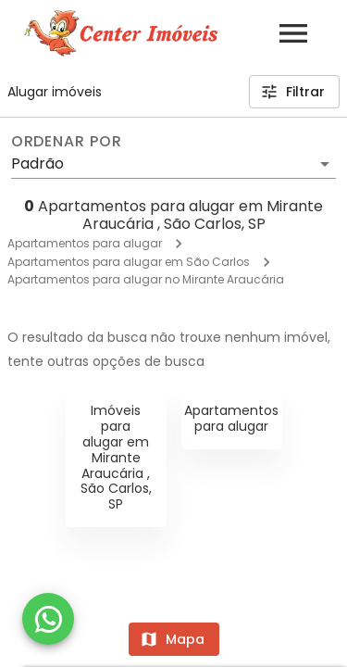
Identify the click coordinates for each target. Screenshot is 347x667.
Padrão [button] (37, 163)
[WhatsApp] (48, 619)
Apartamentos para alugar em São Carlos (128, 262)
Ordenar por (66, 141)
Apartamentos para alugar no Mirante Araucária (145, 279)
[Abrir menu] (293, 33)
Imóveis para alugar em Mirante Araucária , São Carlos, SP (116, 457)
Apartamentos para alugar (84, 243)
